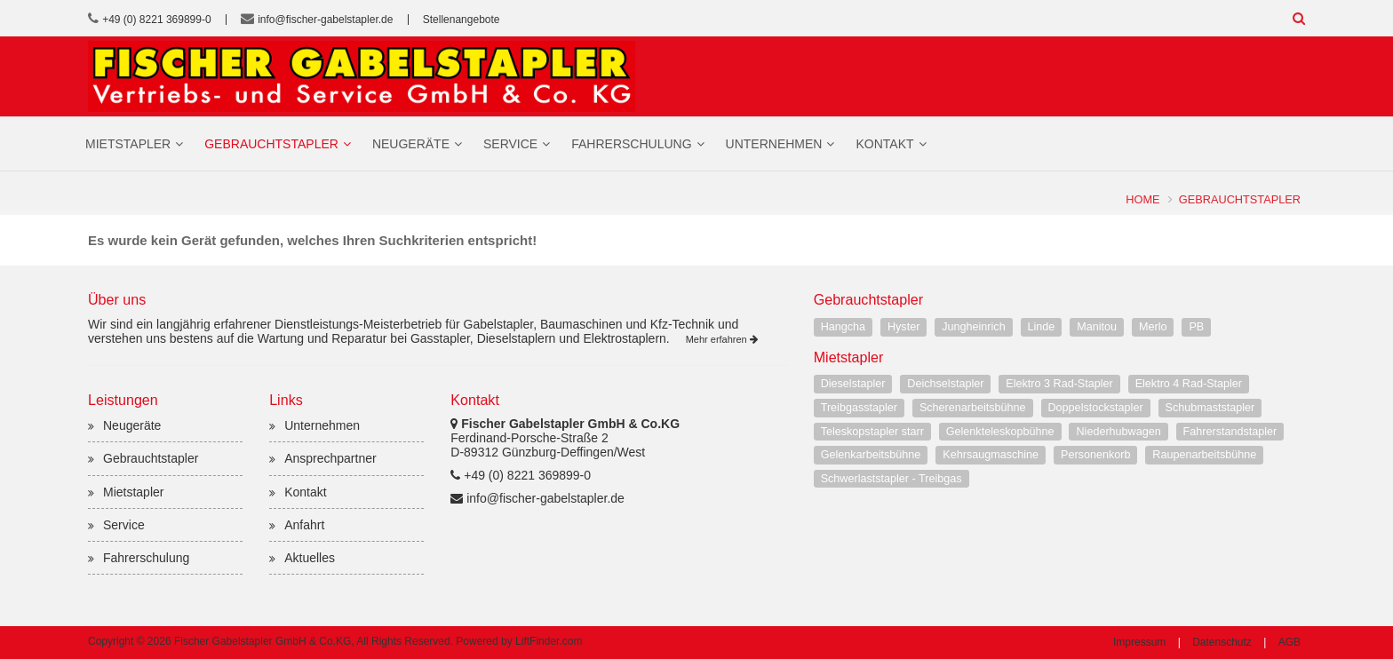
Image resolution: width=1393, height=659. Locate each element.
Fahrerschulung (631, 144)
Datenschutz (1222, 642)
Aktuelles (309, 558)
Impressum (1139, 642)
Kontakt (884, 144)
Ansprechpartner (330, 458)
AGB (1289, 642)
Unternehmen (774, 144)
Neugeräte (411, 144)
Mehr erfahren (722, 339)
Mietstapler (128, 144)
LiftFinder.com (548, 641)
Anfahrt (304, 525)
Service (510, 144)
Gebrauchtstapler (271, 144)
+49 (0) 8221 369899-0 (156, 19)
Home (1142, 199)
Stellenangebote (461, 19)
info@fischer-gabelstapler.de (325, 19)
